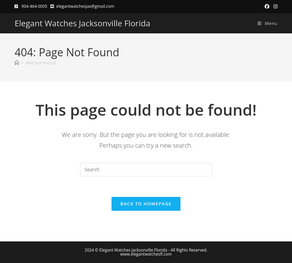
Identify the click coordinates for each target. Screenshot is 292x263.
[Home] (17, 63)
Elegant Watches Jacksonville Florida (82, 23)
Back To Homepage (145, 204)
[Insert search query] (146, 169)
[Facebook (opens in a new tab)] (267, 6)
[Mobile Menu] (264, 23)
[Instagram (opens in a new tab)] (274, 6)
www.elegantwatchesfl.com (146, 254)
